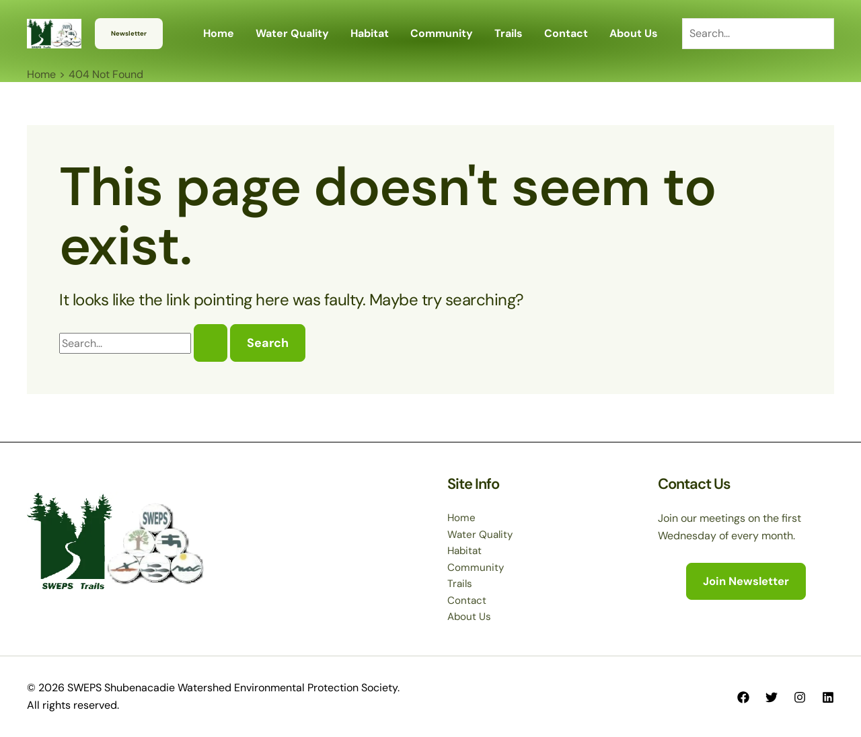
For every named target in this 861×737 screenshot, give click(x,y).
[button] (129, 33)
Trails (460, 582)
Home (461, 513)
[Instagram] (800, 697)
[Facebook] (743, 697)
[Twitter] (771, 697)
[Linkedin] (828, 697)
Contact (467, 599)
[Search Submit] (210, 343)
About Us (469, 616)
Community (475, 565)
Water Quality (481, 530)
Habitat (465, 548)
